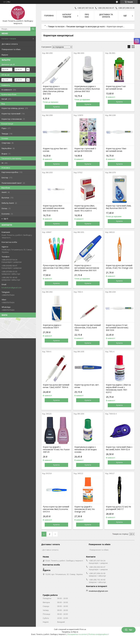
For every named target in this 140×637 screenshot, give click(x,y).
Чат (128, 630)
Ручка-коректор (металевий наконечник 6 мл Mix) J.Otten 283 (56, 268)
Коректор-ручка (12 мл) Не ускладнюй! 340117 (118, 507)
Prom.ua (83, 629)
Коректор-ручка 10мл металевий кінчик (116, 149)
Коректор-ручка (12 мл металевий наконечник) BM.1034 (117, 327)
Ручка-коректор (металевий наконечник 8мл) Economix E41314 (56, 509)
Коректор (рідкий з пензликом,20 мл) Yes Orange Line (84, 509)
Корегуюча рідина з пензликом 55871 (52, 326)
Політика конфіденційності (98, 634)
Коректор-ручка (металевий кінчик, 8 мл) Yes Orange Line (119, 266)
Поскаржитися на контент (77, 634)
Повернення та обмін (11, 49)
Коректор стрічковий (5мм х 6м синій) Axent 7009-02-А (119, 448)
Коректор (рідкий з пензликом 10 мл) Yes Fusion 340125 (56, 449)
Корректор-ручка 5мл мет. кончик (55, 149)
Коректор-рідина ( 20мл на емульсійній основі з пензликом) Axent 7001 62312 (118, 389)
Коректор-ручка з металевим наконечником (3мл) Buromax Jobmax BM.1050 (55, 90)
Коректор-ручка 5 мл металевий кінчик (116, 87)
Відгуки (5, 54)
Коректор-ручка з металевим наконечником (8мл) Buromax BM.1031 (86, 268)
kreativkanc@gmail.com (11, 287)
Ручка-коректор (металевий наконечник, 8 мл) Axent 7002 (87, 327)
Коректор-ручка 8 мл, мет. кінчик (86, 386)
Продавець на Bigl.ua (70, 632)
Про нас (87, 15)
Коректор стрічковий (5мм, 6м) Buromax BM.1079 (118, 207)
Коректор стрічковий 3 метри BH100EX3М (85, 149)
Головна (49, 16)
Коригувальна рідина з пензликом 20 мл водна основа (85, 449)
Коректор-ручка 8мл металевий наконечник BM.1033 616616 (54, 208)
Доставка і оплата (10, 44)
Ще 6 (6, 219)
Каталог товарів (9, 38)
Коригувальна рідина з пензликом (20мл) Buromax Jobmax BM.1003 (87, 89)
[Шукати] (33, 29)
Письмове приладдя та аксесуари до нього (85, 26)
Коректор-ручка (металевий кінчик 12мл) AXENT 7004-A (56, 386)
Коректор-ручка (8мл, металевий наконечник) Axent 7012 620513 (85, 208)
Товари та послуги (56, 26)
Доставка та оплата (106, 15)
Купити (56, 106)
